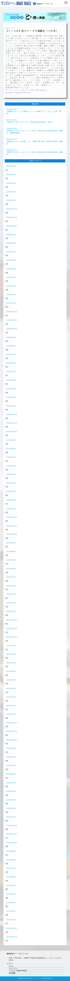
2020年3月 (11, 800)
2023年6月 (11, 466)
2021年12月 (11, 620)
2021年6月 (11, 671)
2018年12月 (11, 928)
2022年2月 (11, 603)
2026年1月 (11, 200)
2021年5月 (11, 680)
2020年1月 (11, 817)
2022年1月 (11, 611)
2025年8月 (11, 243)
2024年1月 (11, 406)
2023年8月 (11, 449)
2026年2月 (11, 192)
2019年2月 (11, 911)
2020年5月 (11, 783)
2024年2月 (11, 397)
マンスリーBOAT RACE (18, 971)
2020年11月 (11, 731)
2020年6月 (11, 774)
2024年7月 (11, 354)
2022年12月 (11, 517)
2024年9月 (11, 337)
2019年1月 (11, 920)
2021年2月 (11, 706)
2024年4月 (11, 380)
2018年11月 (11, 937)
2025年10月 (11, 226)
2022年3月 (11, 594)
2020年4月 (11, 791)
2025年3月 (11, 286)
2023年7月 (11, 457)
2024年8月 (11, 346)
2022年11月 (11, 526)
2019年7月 (11, 868)
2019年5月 (11, 885)
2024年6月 (11, 363)
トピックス (13, 968)
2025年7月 (11, 252)
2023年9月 (11, 440)
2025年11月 (11, 217)
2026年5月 (11, 166)
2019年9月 (11, 851)
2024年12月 (11, 312)
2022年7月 (11, 560)
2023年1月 (11, 509)
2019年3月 (11, 903)
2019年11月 (11, 834)
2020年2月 (11, 808)
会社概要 (12, 973)
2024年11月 (11, 320)
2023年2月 (11, 500)
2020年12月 (11, 723)
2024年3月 (11, 389)
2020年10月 (11, 740)
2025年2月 (11, 294)
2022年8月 (11, 551)
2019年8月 (11, 860)
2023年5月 (11, 474)
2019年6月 (11, 877)
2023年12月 (11, 414)
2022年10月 (11, 534)
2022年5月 (11, 577)
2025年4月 (11, 277)
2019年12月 (11, 825)
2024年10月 (11, 329)
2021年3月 (11, 697)
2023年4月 (11, 483)
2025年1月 (11, 303)
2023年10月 (11, 431)
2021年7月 (11, 663)
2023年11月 (11, 423)
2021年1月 (11, 714)
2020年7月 (11, 765)
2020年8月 (11, 757)
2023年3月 (11, 491)
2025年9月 (11, 235)
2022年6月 (11, 569)
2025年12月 (11, 209)
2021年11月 (11, 628)
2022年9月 (11, 543)
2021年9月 (11, 646)
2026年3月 (11, 183)
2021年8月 (11, 654)
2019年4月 (11, 894)
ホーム (11, 966)
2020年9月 (11, 748)
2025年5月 (11, 269)
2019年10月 (11, 843)
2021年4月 (11, 688)
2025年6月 (11, 260)
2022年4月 (11, 586)
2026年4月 (11, 175)
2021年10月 (11, 637)
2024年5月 (11, 372)
